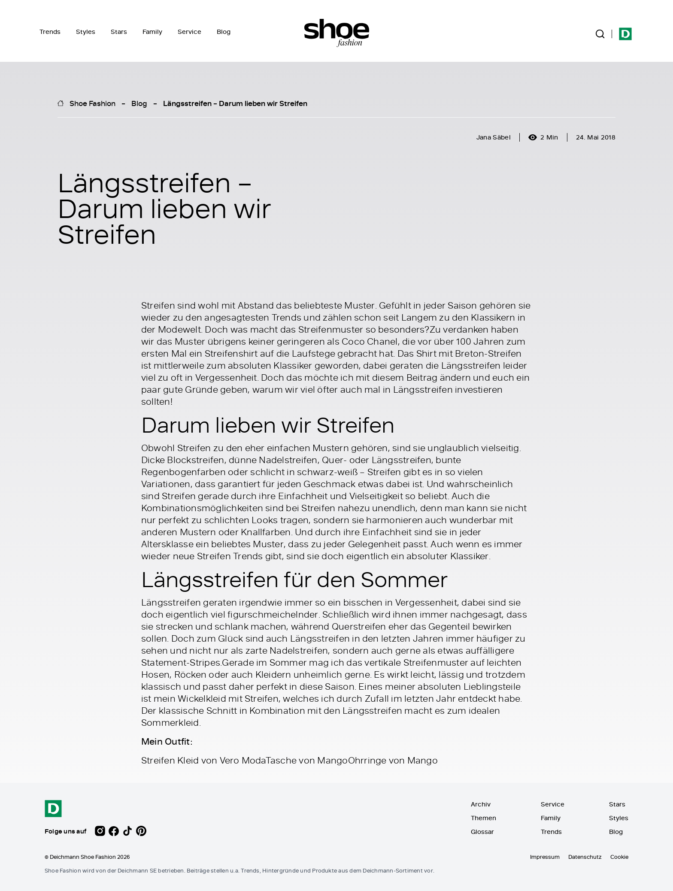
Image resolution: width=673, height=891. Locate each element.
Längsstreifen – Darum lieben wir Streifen (235, 103)
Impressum (545, 857)
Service (189, 31)
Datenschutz (585, 857)
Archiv (481, 804)
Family (152, 31)
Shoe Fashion (92, 103)
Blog (223, 31)
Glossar (482, 831)
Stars (118, 31)
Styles (86, 31)
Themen (483, 817)
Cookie (619, 856)
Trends (50, 31)
